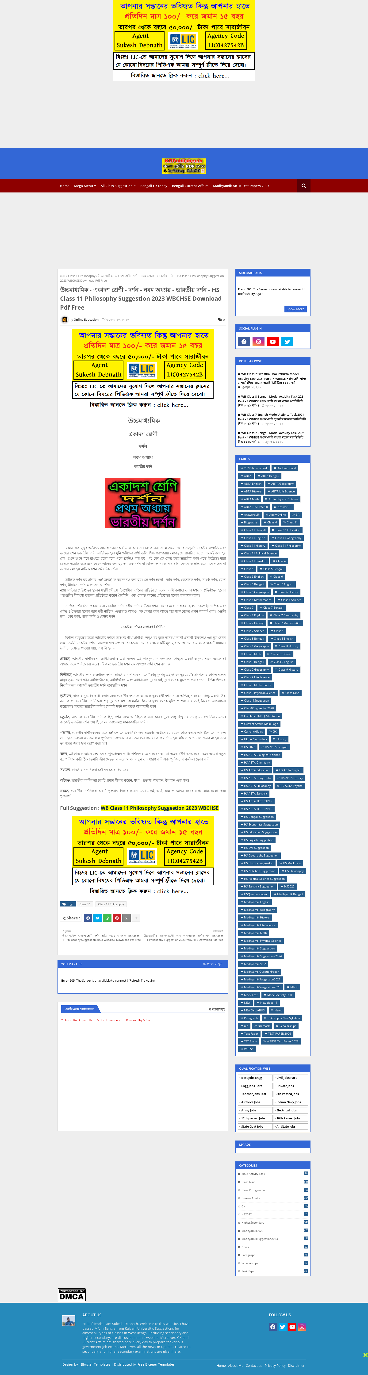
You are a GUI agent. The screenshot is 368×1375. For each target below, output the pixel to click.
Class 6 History (288, 592)
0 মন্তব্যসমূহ (217, 1009)
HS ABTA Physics (291, 786)
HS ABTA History (292, 778)
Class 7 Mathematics (287, 623)
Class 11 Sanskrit (255, 561)
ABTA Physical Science (283, 499)
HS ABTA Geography (257, 778)
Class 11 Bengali (255, 530)
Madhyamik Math (255, 933)
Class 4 (281, 561)
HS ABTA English (290, 770)
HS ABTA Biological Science (262, 755)
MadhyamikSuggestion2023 (262, 987)
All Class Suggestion (117, 186)
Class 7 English (254, 615)
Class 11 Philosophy (82, 276)
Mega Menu (83, 186)
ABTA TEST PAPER (256, 507)
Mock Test (250, 995)
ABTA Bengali (270, 476)
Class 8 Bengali (254, 639)
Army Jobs (248, 1110)
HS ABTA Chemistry (257, 762)
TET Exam (250, 1041)
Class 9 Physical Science (260, 693)
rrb (246, 1026)
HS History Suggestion (258, 863)
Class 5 (248, 569)
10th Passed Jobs (288, 1118)
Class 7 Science (254, 631)
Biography (250, 522)
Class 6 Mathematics (257, 600)
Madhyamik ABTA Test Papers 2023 (241, 186)
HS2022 (289, 886)
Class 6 (278, 577)
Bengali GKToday (153, 186)
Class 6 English (283, 584)
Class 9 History (288, 670)
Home (64, 186)
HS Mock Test (292, 863)
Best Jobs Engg (251, 1077)
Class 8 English (283, 639)
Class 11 (85, 904)
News (278, 1010)
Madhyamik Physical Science (262, 941)
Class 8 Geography (256, 646)
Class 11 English (254, 538)
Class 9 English (283, 662)
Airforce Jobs (250, 1102)
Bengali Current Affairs (190, 186)
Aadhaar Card (286, 468)
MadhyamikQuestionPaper (261, 972)
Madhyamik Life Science (260, 925)
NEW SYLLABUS (254, 1010)
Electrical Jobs (286, 1110)
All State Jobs (285, 1126)
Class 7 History (254, 623)
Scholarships (288, 1026)
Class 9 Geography (256, 670)
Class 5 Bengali (273, 569)
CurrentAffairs (253, 732)
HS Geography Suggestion (261, 855)
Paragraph (251, 1018)
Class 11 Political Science (260, 553)
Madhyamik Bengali (290, 894)
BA (297, 515)
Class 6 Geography (256, 592)
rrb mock (264, 1026)
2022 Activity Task (256, 468)
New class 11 (268, 1003)
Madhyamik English (256, 902)
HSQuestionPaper (255, 894)
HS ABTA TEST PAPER (258, 801)
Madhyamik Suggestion (259, 948)
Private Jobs (285, 1086)
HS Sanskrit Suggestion (259, 886)
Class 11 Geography (288, 538)
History (281, 739)
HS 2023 (249, 747)
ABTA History (252, 491)
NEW (247, 1003)
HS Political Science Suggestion (264, 879)
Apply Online (277, 515)
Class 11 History (254, 546)
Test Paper (251, 1034)
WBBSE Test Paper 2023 (283, 1041)
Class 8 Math (252, 654)
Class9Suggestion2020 (259, 708)
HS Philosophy (294, 871)
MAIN (294, 987)
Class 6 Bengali (254, 584)
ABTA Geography (282, 484)
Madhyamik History (256, 917)
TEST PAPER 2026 (279, 1034)
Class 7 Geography (285, 615)
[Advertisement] (141, 115)
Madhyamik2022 (255, 964)
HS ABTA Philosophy (257, 786)
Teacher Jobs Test (253, 1094)
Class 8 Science (281, 654)
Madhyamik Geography (259, 910)
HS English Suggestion (258, 840)
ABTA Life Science (283, 491)
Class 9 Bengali (254, 662)
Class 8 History (288, 646)
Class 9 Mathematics (257, 685)
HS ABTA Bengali (276, 747)
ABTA (247, 476)
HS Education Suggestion (260, 832)
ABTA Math (251, 499)
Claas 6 (272, 522)
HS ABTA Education (256, 770)
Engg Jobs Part (251, 1086)
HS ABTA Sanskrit (255, 793)
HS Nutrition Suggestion (259, 871)
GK (274, 732)
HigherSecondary (255, 739)
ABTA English (252, 484)
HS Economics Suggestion (261, 824)
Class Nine (292, 693)
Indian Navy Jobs (288, 1102)
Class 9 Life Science (257, 677)
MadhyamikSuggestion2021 (262, 979)
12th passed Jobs (253, 1118)
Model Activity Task (279, 995)
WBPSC (249, 1049)
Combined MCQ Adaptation (262, 716)
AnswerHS (284, 507)
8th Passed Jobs (287, 1094)
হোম (62, 276)
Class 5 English (254, 577)
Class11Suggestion (256, 701)
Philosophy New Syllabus (284, 1018)
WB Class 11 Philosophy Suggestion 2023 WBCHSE (160, 808)
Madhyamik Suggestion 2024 (263, 956)
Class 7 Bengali (273, 608)
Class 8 (279, 631)
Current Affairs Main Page (261, 724)
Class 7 (248, 608)
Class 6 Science (291, 600)
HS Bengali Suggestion (259, 817)
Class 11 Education (288, 530)
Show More (295, 309)
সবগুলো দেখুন (212, 964)
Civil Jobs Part (286, 1077)
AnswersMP (252, 515)
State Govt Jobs (252, 1126)
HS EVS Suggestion (256, 848)
